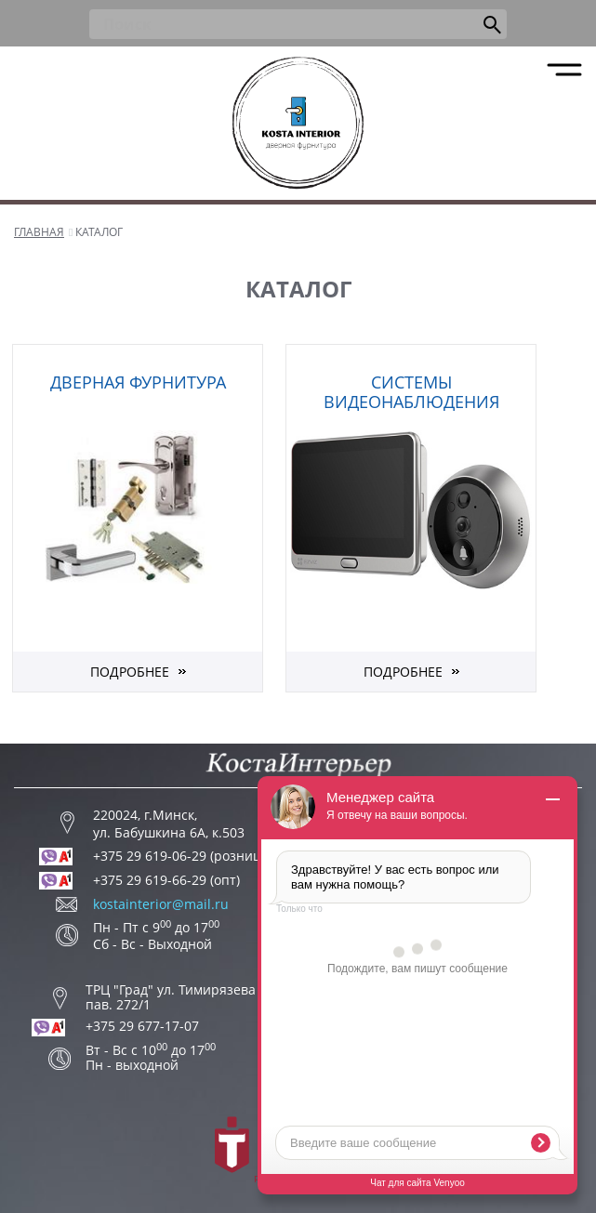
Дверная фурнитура (138, 382)
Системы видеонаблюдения (411, 392)
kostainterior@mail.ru (161, 904)
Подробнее (129, 671)
